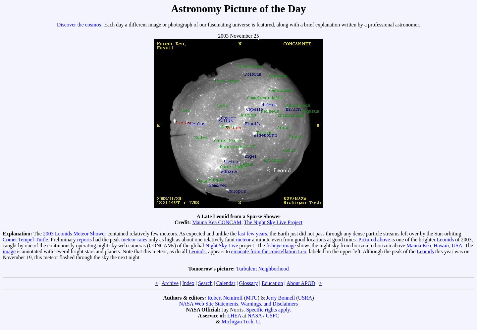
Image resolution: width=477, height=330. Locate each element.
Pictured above (374, 239)
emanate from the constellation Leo (268, 251)
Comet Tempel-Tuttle (25, 239)
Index (188, 283)
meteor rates (134, 239)
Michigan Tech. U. (241, 321)
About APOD (301, 283)
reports (84, 239)
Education (272, 283)
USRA (305, 298)
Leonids (445, 239)
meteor (243, 239)
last (241, 233)
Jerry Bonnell (280, 298)
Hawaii (441, 245)
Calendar (226, 283)
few (250, 233)
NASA (254, 315)
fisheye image (281, 245)
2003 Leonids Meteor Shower (74, 233)
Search (205, 283)
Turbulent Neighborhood (262, 268)
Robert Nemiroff (225, 298)
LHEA (234, 315)
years (261, 233)
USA (456, 245)
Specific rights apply (268, 309)
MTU (252, 298)
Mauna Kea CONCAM (216, 222)
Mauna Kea (418, 245)
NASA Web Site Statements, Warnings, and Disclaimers (238, 304)
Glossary (248, 283)
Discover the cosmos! (80, 24)
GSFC (272, 315)
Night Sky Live (221, 245)
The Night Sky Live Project (273, 222)
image (9, 251)
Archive (170, 283)
